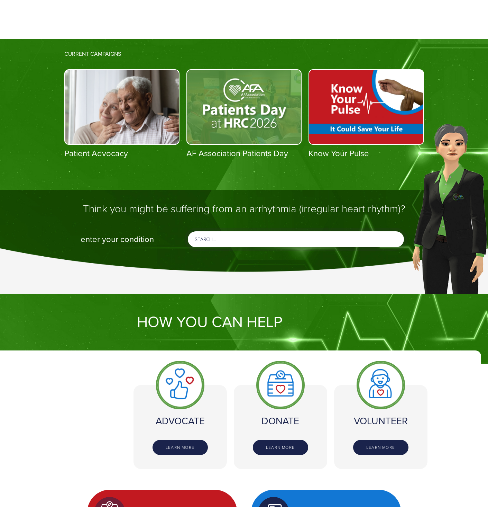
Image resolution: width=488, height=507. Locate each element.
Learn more (180, 447)
